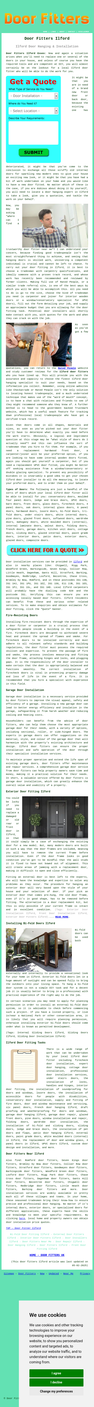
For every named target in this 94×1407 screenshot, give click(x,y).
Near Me (68, 1273)
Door (9, 561)
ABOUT (62, 32)
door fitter (72, 493)
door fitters (52, 598)
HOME (45, 32)
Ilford (77, 561)
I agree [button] (56, 1373)
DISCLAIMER (83, 32)
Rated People (69, 282)
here (22, 1218)
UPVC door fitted (45, 465)
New (42, 1273)
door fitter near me (38, 249)
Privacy (85, 1273)
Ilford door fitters (74, 371)
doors (36, 504)
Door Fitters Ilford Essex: (26, 53)
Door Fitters (27, 1273)
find (17, 1160)
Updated (54, 1273)
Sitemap (9, 1273)
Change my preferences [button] (56, 1391)
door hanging (55, 1067)
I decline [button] (56, 1382)
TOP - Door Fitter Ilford (23, 1228)
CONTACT (71, 32)
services (12, 605)
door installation (59, 1074)
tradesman (81, 293)
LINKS (53, 32)
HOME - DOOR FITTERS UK (47, 1255)
